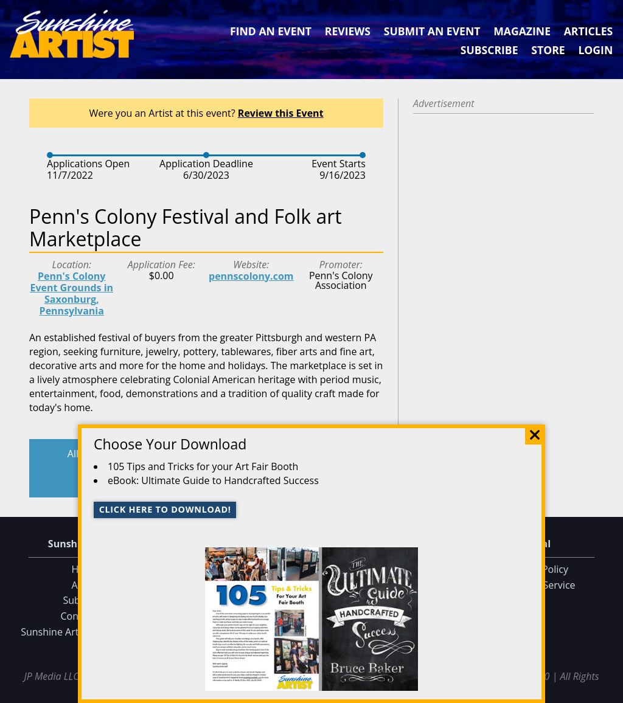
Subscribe (489, 50)
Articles (588, 31)
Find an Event (271, 31)
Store (548, 50)
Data (608, 692)
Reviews (348, 31)
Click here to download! (165, 509)
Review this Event (281, 113)
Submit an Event (432, 31)
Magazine (522, 31)
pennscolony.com (251, 276)
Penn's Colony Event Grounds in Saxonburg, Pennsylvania (71, 293)
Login (595, 50)
